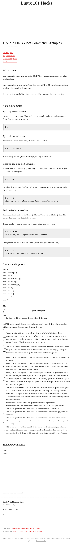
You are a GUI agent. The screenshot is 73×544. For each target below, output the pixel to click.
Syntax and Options (10, 59)
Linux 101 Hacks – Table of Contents (18, 538)
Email (37, 538)
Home (5, 538)
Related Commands (10, 62)
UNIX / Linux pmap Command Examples (25, 528)
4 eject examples (9, 56)
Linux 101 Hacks (36, 3)
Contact (32, 538)
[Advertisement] (36, 21)
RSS (41, 538)
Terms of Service (41, 541)
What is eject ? (8, 53)
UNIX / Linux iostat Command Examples (27, 531)
